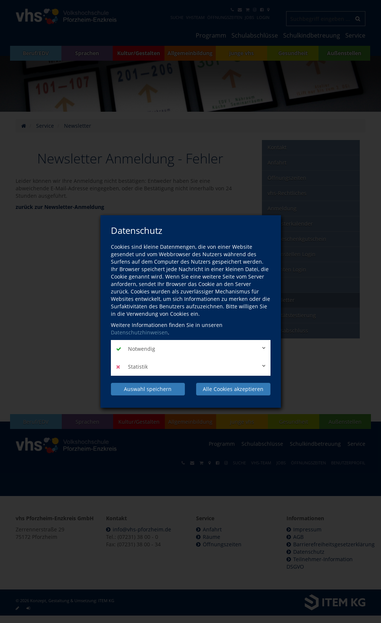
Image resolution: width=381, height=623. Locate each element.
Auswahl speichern (148, 388)
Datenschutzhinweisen (139, 332)
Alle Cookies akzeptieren (233, 388)
